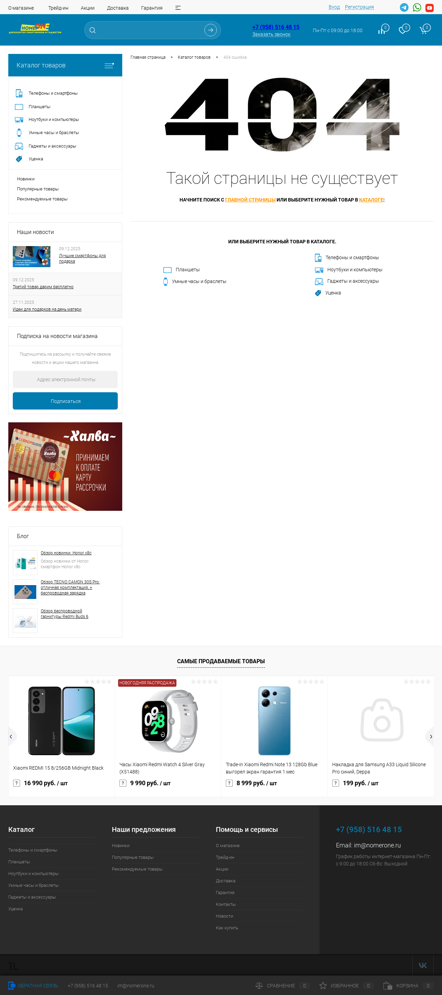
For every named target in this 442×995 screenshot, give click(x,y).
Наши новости (35, 232)
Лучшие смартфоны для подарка (82, 258)
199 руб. (355, 783)
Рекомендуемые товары (42, 198)
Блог (23, 536)
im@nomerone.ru (377, 845)
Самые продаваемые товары (221, 661)
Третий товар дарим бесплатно (43, 286)
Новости (224, 916)
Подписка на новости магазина (57, 336)
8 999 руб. (251, 783)
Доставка (118, 8)
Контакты (226, 904)
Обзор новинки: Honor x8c (66, 553)
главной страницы (250, 200)
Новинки (26, 178)
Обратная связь (33, 985)
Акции (88, 8)
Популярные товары (38, 188)
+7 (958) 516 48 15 (275, 27)
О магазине (21, 8)
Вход (334, 7)
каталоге (371, 200)
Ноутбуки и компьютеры (349, 270)
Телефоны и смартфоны (347, 258)
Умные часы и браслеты (195, 282)
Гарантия (152, 8)
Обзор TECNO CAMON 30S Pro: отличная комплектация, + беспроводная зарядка (70, 587)
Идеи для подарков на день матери (47, 309)
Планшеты (181, 270)
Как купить (227, 927)
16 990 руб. (40, 783)
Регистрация (359, 7)
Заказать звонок (271, 34)
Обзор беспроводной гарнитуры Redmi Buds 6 (64, 614)
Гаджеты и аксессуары (347, 281)
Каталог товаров (65, 65)
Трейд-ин (58, 8)
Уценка (328, 293)
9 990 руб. (145, 783)
